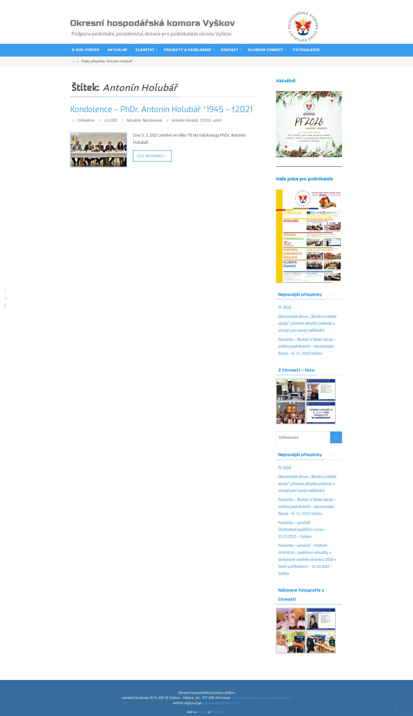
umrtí (218, 120)
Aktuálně (134, 120)
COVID (207, 120)
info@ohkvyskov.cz (246, 697)
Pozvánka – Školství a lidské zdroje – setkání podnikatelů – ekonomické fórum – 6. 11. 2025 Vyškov (307, 346)
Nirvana (202, 712)
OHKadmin (86, 120)
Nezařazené (153, 120)
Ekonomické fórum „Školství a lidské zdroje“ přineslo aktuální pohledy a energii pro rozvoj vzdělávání (308, 323)
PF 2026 (284, 307)
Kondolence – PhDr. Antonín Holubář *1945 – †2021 (161, 109)
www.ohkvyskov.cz (277, 697)
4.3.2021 (111, 120)
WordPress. (218, 712)
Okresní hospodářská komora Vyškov (152, 23)
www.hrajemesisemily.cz (221, 703)
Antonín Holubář (186, 120)
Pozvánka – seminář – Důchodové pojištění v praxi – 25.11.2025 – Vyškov (302, 529)
